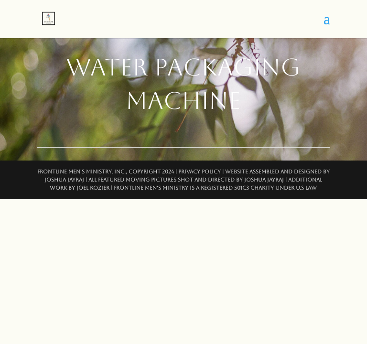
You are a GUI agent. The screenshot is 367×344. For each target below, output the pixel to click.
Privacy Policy (199, 172)
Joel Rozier (92, 188)
